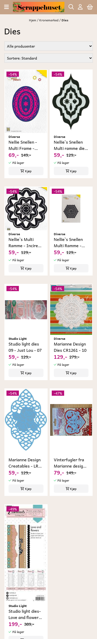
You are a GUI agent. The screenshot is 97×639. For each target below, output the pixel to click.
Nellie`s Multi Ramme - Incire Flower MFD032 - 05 (25, 242)
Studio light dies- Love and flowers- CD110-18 (25, 614)
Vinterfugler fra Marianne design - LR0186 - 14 (71, 462)
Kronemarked (49, 20)
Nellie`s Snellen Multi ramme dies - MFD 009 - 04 (70, 145)
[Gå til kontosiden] (80, 7)
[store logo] (38, 7)
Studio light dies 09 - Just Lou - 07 (25, 347)
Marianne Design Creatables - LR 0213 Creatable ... (26, 462)
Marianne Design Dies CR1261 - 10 (70, 347)
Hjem (33, 20)
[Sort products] (48, 58)
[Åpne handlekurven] (90, 7)
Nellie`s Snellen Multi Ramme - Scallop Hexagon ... (69, 242)
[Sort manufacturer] (48, 46)
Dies (65, 20)
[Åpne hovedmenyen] (6, 7)
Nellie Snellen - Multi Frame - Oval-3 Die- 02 (23, 145)
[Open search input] (71, 7)
